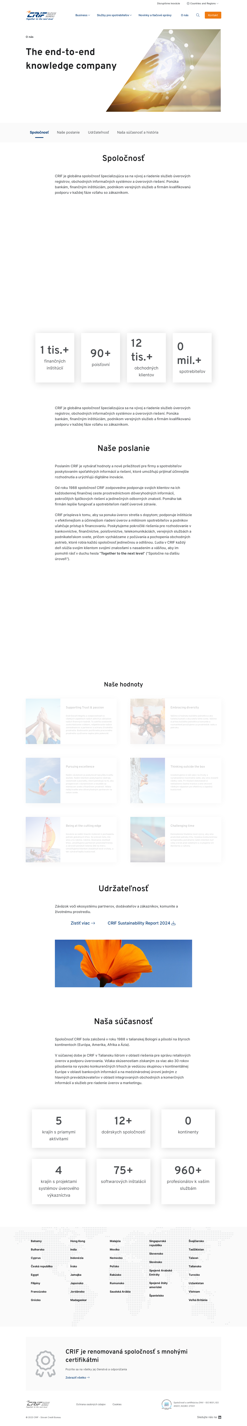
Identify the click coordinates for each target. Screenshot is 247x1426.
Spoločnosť (39, 132)
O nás (185, 15)
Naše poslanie (68, 132)
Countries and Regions (203, 3)
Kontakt (213, 15)
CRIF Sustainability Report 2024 (139, 923)
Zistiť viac (80, 923)
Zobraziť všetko (76, 1377)
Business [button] (81, 15)
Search (198, 15)
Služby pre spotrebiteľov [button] (113, 15)
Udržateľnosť (98, 132)
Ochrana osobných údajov (91, 1404)
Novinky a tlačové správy (155, 15)
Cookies (117, 1404)
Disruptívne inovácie (168, 3)
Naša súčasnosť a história (137, 132)
